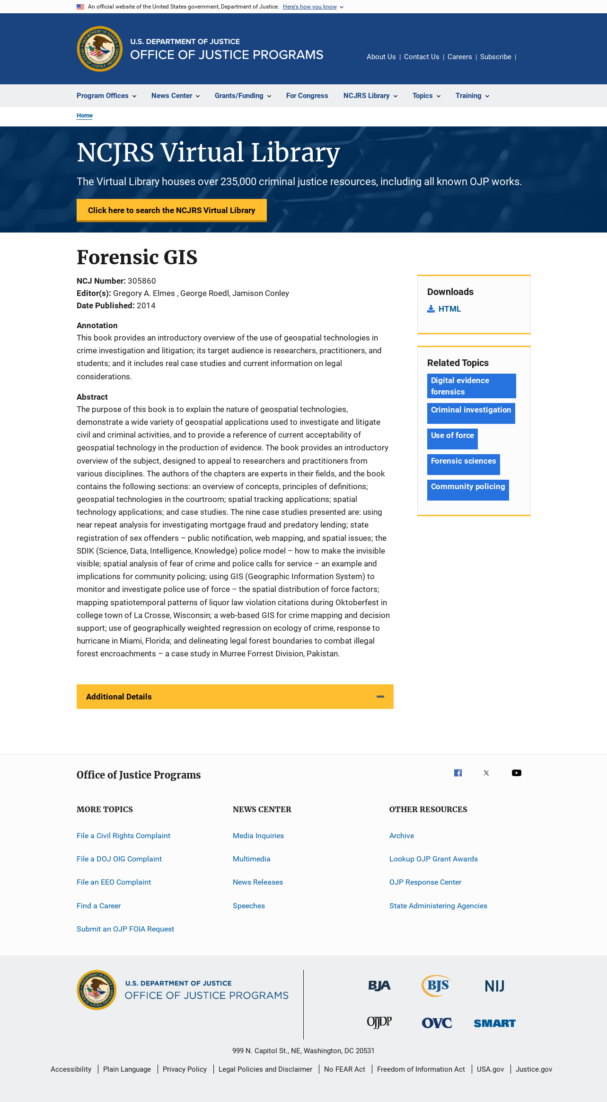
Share (530, 63)
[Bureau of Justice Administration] (380, 993)
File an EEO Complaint (114, 882)
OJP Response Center (425, 882)
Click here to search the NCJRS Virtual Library (171, 210)
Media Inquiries (258, 835)
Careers (460, 57)
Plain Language (127, 1069)
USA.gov (490, 1069)
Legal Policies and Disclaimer (265, 1069)
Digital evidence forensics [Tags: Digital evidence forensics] (460, 386)
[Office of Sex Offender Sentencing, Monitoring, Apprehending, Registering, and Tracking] (495, 1029)
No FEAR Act (344, 1069)
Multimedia (252, 858)
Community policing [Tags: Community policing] (468, 486)
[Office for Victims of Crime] (437, 1030)
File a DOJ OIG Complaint (119, 858)
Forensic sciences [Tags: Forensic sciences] (463, 461)
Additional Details (119, 696)
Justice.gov (534, 1069)
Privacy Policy (185, 1069)
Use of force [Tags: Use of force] (453, 435)
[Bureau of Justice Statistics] (437, 999)
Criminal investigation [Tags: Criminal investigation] (471, 409)
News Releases (258, 882)
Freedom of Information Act (421, 1069)
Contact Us (422, 57)
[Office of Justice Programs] (100, 49)
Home (85, 115)
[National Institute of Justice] (494, 993)
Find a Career (99, 905)
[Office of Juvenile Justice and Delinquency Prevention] (379, 1031)
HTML (450, 309)
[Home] (227, 49)
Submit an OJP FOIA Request (125, 928)
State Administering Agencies (438, 905)
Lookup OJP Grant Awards (433, 858)
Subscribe (495, 57)
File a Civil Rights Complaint (123, 835)
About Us (381, 57)
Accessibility (71, 1069)
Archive (401, 835)
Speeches (249, 905)
